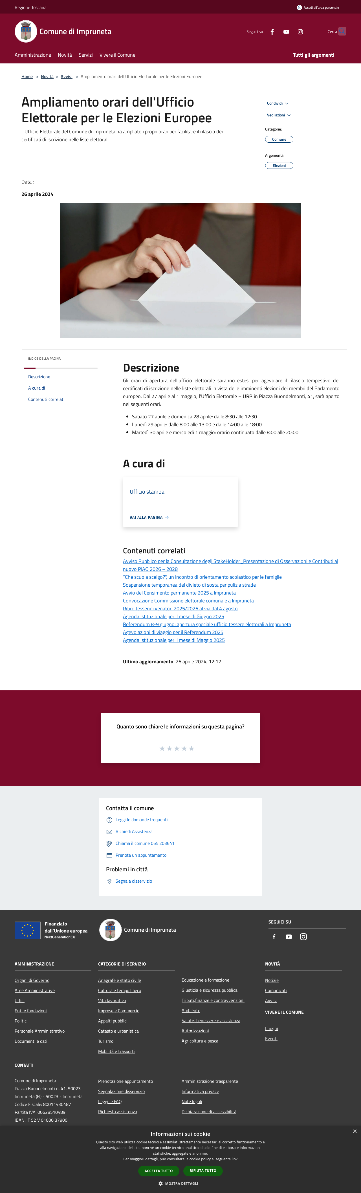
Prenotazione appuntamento (125, 1081)
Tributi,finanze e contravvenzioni (213, 1000)
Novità (47, 76)
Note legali (192, 1101)
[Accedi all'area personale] (317, 7)
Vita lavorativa (112, 1000)
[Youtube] (275, 31)
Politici (21, 1020)
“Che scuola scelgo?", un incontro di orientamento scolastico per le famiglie (202, 577)
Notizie (272, 980)
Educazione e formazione (205, 980)
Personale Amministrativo (40, 1031)
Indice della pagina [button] (44, 358)
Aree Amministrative (35, 990)
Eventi (271, 1038)
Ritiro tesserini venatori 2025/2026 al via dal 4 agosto (180, 608)
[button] (180, 1183)
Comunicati (276, 990)
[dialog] (180, 1159)
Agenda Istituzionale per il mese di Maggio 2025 (174, 640)
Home (27, 76)
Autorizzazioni (195, 1030)
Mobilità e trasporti (116, 1051)
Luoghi (271, 1028)
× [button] (355, 1132)
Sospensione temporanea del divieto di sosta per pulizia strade (189, 585)
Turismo (105, 1041)
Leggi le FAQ (110, 1101)
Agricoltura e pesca (200, 1040)
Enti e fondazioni (31, 1010)
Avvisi (66, 76)
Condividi (278, 103)
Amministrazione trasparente (210, 1081)
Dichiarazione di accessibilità (209, 1111)
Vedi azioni (279, 115)
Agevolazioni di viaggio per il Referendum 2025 (173, 632)
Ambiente (191, 1010)
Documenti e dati (31, 1041)
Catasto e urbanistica (118, 1031)
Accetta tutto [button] (159, 1170)
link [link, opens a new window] (235, 1159)
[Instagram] (289, 31)
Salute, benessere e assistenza (211, 1020)
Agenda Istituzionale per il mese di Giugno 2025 (173, 616)
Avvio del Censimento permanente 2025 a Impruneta (179, 592)
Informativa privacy (200, 1091)
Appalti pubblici (112, 1020)
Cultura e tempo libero (119, 990)
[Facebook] (261, 31)
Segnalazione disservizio (121, 1091)
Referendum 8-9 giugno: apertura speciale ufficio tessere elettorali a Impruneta (207, 624)
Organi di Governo (32, 980)
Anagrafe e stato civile (119, 980)
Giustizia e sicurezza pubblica (209, 990)
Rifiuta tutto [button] (203, 1170)
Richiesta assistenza (117, 1111)
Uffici (20, 1000)
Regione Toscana (31, 7)
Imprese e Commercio (118, 1010)
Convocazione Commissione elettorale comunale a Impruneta (188, 600)
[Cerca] (339, 31)
